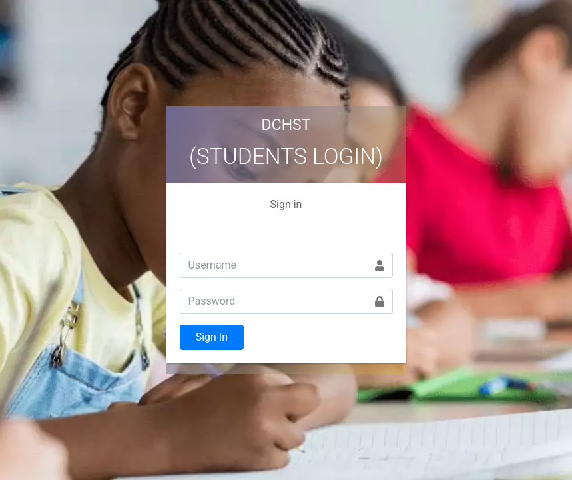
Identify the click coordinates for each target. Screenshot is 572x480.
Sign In (212, 337)
